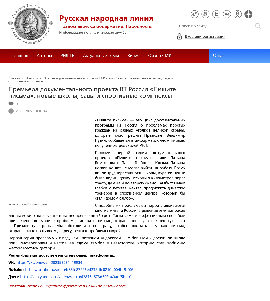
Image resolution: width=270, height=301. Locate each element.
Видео (133, 55)
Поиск (258, 26)
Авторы (44, 55)
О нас (218, 55)
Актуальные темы (101, 55)
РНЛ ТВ (67, 55)
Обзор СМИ (160, 55)
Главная (20, 55)
